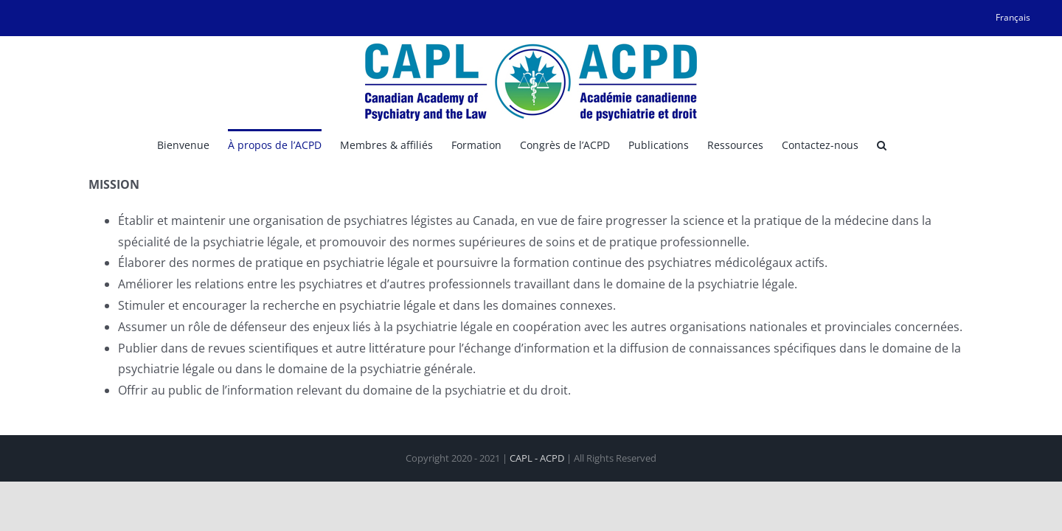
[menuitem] (1013, 17)
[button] (959, 144)
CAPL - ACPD (537, 458)
